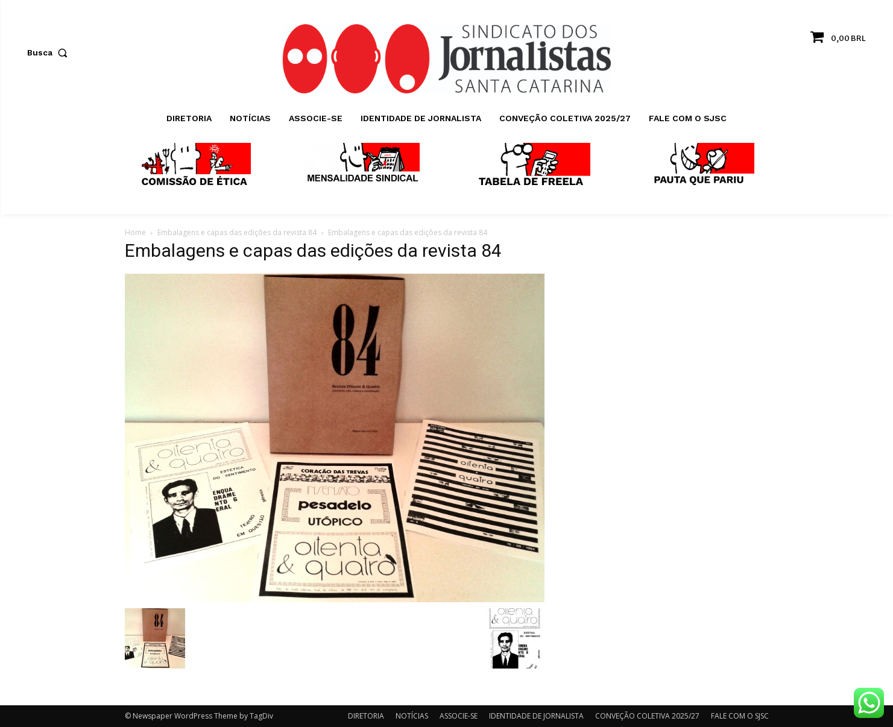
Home (135, 232)
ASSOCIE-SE (459, 716)
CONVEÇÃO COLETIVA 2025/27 (647, 716)
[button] (50, 52)
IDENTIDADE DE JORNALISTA (536, 716)
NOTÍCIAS (412, 716)
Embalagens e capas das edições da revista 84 (237, 232)
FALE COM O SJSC (740, 716)
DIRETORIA (366, 716)
